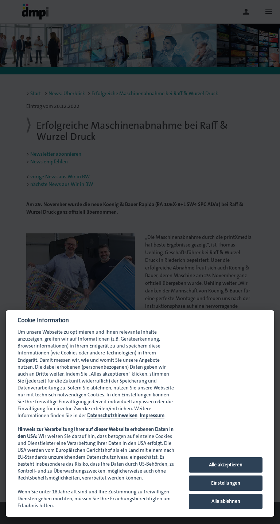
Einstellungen (225, 483)
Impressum (152, 415)
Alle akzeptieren (225, 465)
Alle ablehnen (225, 501)
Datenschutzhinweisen (112, 415)
